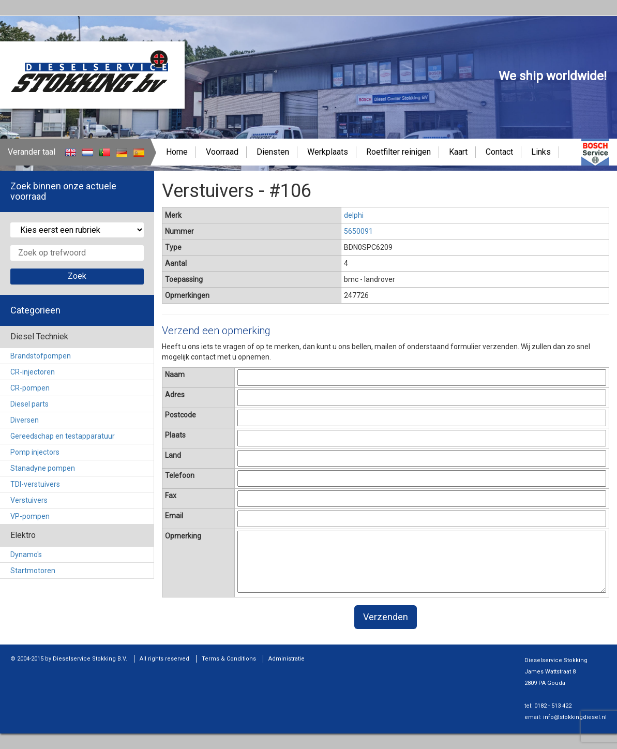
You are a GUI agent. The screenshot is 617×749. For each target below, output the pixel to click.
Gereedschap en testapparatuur (62, 436)
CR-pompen (30, 388)
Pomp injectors (34, 452)
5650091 (358, 231)
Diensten (273, 152)
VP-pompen (30, 516)
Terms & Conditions (229, 658)
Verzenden (385, 616)
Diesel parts (29, 404)
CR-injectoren (32, 372)
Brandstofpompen (40, 356)
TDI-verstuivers (35, 484)
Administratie (286, 658)
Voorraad (222, 152)
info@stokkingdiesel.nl (575, 717)
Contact (499, 152)
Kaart (458, 152)
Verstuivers (29, 500)
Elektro (23, 535)
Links (541, 152)
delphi (354, 215)
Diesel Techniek (39, 336)
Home (177, 152)
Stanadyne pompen (42, 468)
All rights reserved (164, 658)
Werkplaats (327, 152)
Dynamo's (26, 554)
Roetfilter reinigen (398, 152)
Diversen (24, 420)
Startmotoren (32, 570)
